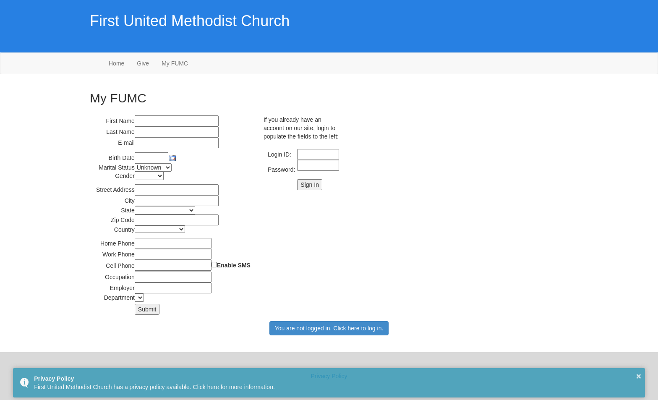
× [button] (638, 376)
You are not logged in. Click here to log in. (329, 328)
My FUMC (175, 63)
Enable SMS (234, 265)
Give (143, 63)
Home (116, 63)
